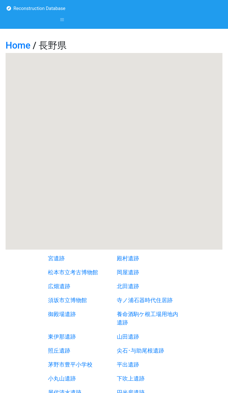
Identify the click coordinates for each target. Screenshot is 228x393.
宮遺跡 (56, 258)
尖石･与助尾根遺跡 (140, 350)
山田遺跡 (128, 337)
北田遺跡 (128, 286)
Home (18, 45)
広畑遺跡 (59, 286)
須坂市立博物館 (67, 300)
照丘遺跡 (59, 350)
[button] (62, 20)
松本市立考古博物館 (73, 272)
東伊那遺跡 (62, 337)
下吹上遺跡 (131, 378)
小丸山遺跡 (62, 378)
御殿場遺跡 (62, 314)
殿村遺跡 (128, 258)
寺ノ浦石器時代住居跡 (145, 300)
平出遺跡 (128, 364)
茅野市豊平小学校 (70, 364)
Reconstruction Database (35, 8)
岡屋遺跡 (128, 272)
